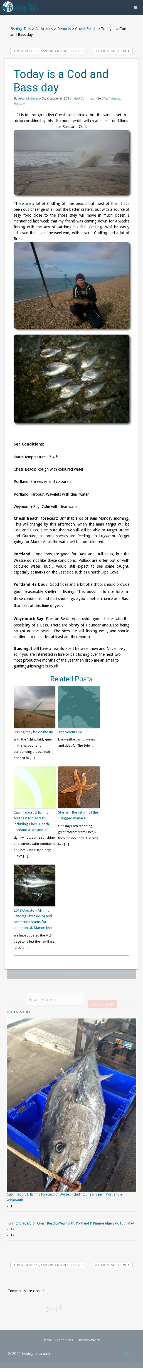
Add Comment (84, 98)
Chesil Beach (86, 28)
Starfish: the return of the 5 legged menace (78, 815)
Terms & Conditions (58, 1342)
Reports (64, 28)
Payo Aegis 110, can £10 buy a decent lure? (48, 51)
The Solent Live (70, 732)
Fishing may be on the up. (34, 732)
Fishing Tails (20, 28)
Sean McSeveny (29, 98)
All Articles (44, 28)
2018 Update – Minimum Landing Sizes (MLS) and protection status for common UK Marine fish (33, 919)
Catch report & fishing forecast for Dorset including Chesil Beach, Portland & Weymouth (32, 821)
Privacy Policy (89, 1342)
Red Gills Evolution (112, 51)
